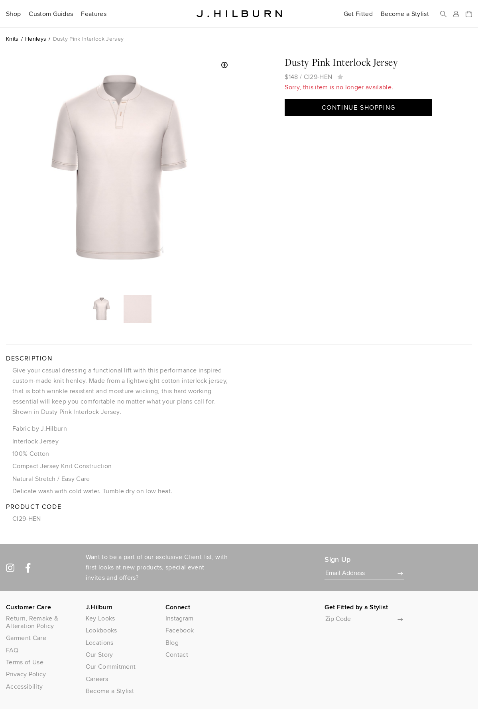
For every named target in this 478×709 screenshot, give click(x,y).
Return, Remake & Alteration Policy (32, 622)
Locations (100, 642)
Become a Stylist (405, 14)
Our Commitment (111, 666)
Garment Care (26, 638)
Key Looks (100, 618)
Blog (172, 642)
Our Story (99, 654)
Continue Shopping (358, 107)
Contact (176, 654)
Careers (97, 679)
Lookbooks (101, 630)
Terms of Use (24, 662)
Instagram (179, 618)
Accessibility (24, 686)
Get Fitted (358, 14)
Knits (12, 39)
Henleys (35, 39)
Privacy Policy (26, 674)
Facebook (179, 630)
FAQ (12, 650)
